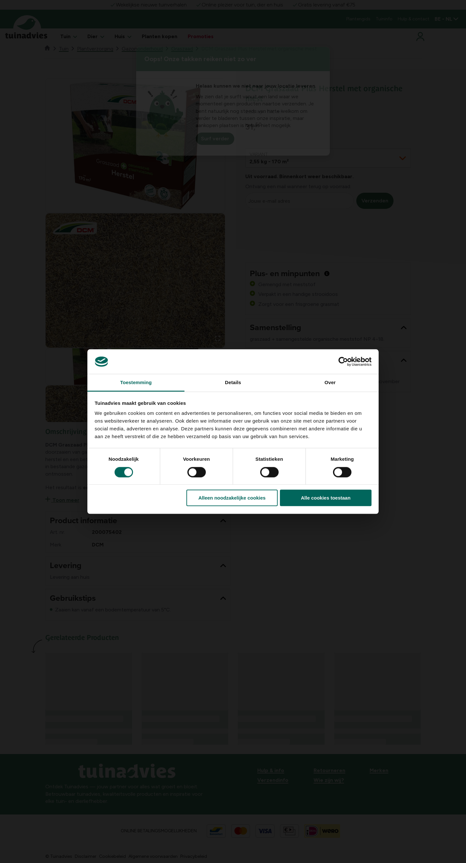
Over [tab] (330, 382)
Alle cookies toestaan (325, 498)
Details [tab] (233, 382)
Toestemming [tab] (136, 382)
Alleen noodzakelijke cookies (232, 498)
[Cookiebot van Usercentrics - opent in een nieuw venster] (343, 361)
